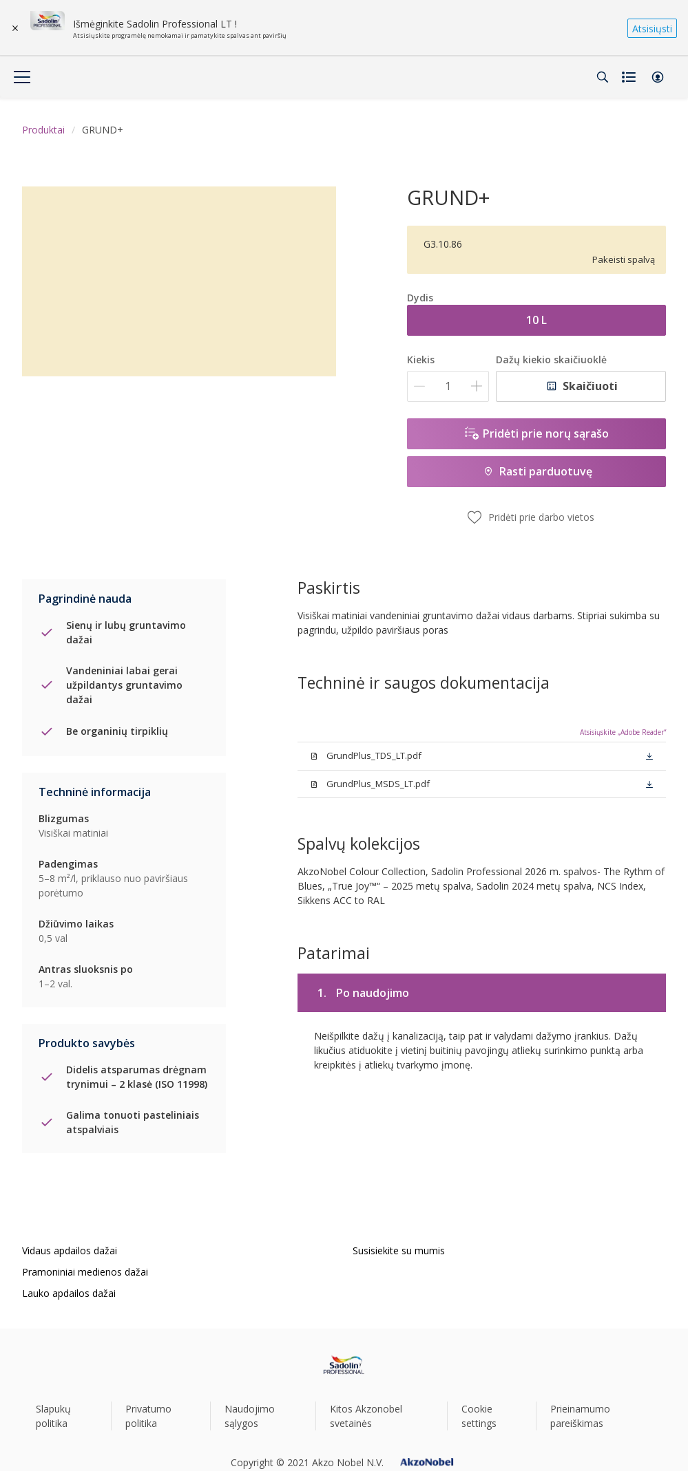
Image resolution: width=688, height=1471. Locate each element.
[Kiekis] (448, 386)
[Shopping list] (630, 77)
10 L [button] (536, 320)
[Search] (602, 77)
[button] (657, 77)
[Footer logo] (344, 1365)
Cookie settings (479, 1416)
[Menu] (22, 77)
